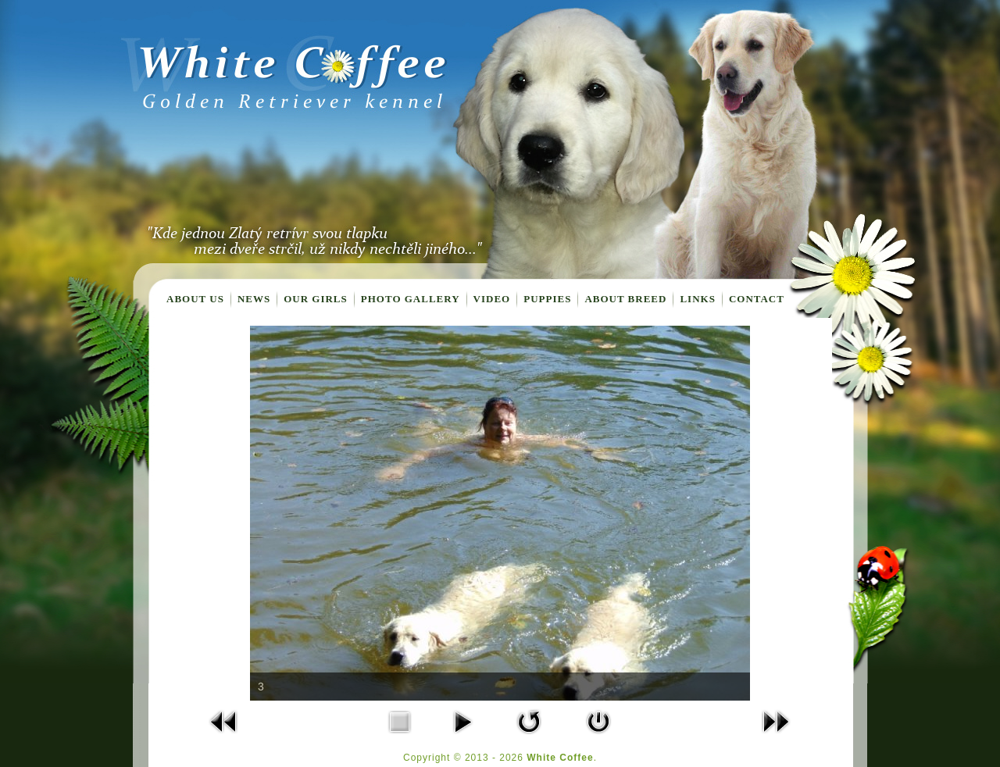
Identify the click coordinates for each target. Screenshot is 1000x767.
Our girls (316, 299)
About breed (625, 299)
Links (697, 299)
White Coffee (560, 757)
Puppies (547, 299)
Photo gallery (410, 299)
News (254, 299)
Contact (756, 299)
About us (195, 299)
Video (492, 299)
